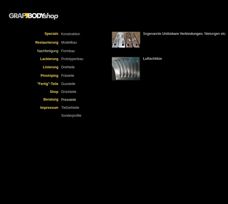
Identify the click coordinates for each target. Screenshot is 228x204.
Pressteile (68, 100)
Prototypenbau (72, 59)
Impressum (49, 108)
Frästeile (67, 76)
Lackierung (49, 59)
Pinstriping (49, 76)
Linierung (50, 67)
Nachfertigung (47, 51)
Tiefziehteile (70, 108)
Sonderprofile (71, 116)
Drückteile (68, 92)
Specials (51, 34)
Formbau (68, 51)
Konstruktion (70, 34)
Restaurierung (46, 42)
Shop (54, 92)
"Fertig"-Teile (47, 84)
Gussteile (68, 84)
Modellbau (69, 42)
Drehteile (68, 67)
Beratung (50, 99)
